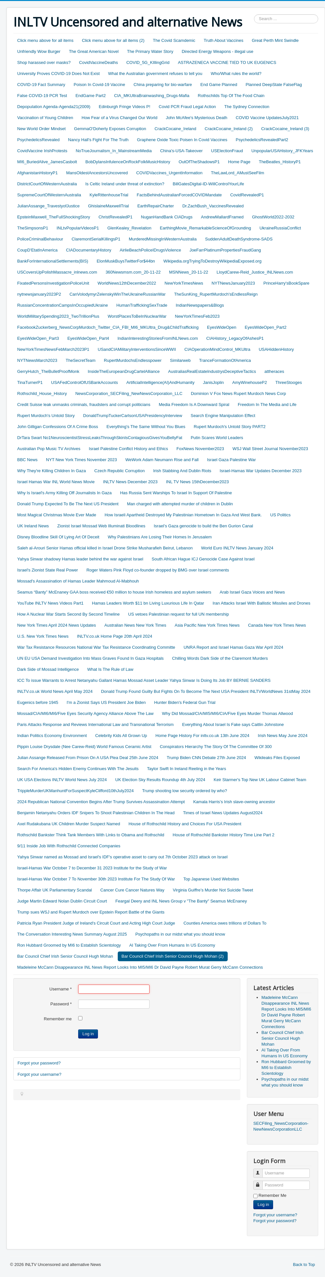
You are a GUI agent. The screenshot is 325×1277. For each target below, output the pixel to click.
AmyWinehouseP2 (249, 382)
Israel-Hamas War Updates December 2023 (260, 470)
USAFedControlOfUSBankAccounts (84, 382)
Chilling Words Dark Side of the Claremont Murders (220, 658)
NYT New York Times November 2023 (81, 459)
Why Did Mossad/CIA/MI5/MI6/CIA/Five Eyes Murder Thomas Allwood (227, 713)
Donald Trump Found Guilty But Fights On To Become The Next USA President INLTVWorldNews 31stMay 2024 (205, 691)
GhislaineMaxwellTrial (108, 205)
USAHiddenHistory (276, 349)
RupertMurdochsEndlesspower (133, 360)
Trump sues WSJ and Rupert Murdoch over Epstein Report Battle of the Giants (90, 912)
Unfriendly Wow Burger (38, 51)
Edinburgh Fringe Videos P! (124, 106)
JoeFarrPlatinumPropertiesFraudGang (225, 250)
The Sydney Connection (247, 106)
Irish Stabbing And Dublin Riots (182, 470)
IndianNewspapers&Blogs (200, 305)
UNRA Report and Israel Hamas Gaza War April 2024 (233, 647)
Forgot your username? (39, 1074)
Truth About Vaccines (223, 40)
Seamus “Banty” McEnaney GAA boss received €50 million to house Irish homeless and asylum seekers (114, 592)
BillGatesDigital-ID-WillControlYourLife (208, 183)
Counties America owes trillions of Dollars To (225, 923)
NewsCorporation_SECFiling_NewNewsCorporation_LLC (128, 393)
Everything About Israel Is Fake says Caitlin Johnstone (233, 724)
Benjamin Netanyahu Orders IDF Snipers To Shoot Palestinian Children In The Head (96, 812)
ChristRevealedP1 (116, 217)
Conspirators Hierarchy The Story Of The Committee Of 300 (216, 746)
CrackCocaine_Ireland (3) (285, 128)
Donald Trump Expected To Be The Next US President (67, 503)
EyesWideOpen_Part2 (266, 327)
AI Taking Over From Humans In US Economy (172, 945)
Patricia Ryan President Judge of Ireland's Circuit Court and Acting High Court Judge (96, 923)
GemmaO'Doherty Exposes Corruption (110, 128)
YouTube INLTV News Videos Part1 (50, 603)
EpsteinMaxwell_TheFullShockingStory (53, 217)
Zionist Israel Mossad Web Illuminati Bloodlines (101, 525)
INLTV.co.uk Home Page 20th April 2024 (114, 636)
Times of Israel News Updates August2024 (222, 812)
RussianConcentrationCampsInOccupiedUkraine (62, 305)
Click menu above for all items (45, 40)
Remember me (58, 1018)
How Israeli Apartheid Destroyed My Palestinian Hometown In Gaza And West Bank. (183, 514)
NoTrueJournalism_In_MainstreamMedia (113, 150)
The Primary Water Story (150, 51)
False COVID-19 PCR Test (42, 95)
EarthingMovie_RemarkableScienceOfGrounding (205, 228)
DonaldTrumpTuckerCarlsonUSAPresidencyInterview (132, 415)
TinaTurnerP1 (30, 382)
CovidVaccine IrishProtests (42, 150)
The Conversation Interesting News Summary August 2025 (72, 934)
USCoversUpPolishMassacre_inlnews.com (57, 272)
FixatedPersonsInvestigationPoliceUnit (53, 283)
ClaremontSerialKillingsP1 (96, 239)
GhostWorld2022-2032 (273, 217)
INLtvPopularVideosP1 (77, 228)
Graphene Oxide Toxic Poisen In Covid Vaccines (182, 139)
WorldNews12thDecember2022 (127, 283)
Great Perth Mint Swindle (275, 40)
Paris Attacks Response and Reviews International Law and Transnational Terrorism (95, 724)
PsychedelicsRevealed (38, 139)
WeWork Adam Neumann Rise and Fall (162, 459)
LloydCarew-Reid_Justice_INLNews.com (255, 272)
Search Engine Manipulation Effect (223, 415)
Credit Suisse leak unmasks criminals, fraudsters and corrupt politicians (83, 404)
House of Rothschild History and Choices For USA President (184, 823)
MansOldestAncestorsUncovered (97, 172)
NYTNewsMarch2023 (37, 360)
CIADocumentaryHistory (88, 250)
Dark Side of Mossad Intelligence (48, 669)
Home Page (239, 161)
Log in (88, 1033)
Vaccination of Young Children (45, 117)
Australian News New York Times (135, 625)
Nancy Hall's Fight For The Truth (98, 139)
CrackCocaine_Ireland (175, 128)
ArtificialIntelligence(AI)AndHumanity (160, 382)
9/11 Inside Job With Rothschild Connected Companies (68, 845)
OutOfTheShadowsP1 (199, 161)
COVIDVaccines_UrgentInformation (169, 172)
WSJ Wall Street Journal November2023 (270, 448)
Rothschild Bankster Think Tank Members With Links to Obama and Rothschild (90, 834)
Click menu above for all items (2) (113, 40)
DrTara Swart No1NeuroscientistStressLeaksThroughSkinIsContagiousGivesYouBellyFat (99, 437)
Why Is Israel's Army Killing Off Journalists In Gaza (64, 492)
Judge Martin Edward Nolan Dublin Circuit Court (62, 901)
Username (60, 989)
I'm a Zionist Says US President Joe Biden (106, 702)
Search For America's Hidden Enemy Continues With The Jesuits (77, 768)
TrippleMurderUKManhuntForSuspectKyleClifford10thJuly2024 (75, 790)
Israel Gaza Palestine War (231, 459)
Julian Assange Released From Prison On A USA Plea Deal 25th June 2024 (87, 757)
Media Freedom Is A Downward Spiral (194, 404)
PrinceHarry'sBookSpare (286, 283)
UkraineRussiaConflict (280, 228)
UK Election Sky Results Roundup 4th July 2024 (160, 779)
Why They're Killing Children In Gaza (51, 470)
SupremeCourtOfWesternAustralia (49, 194)
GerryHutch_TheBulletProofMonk (48, 371)
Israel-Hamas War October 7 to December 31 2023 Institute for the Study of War (92, 868)
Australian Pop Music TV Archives (48, 448)
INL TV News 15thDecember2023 (197, 481)
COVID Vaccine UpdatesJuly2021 (267, 117)
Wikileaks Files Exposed (277, 757)
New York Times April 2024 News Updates (56, 625)
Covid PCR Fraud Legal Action (187, 106)
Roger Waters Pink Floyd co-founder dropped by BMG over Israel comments (157, 570)
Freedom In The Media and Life (267, 404)
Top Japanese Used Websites (211, 879)
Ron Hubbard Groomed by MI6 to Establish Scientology (69, 945)
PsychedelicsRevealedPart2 (262, 139)
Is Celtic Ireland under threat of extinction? (124, 183)
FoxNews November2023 (200, 448)
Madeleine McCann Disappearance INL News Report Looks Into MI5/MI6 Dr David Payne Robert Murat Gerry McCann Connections (140, 967)
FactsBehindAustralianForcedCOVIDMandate (179, 194)
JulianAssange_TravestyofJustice (48, 205)
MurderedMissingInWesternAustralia (163, 239)
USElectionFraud (227, 150)
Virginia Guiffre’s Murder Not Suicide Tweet (213, 890)
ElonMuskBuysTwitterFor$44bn (126, 261)
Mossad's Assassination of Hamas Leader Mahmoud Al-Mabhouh (78, 581)
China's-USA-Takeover (181, 150)
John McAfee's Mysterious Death (196, 117)
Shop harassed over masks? (44, 62)
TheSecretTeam (81, 360)
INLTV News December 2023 (130, 481)
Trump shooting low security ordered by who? (184, 790)
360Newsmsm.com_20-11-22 (133, 272)
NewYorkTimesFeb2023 (197, 316)
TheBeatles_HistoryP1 (280, 161)
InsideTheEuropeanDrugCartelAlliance (124, 371)
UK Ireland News (33, 525)
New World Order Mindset (41, 128)
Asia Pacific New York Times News (207, 625)
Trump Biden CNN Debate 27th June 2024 (206, 757)
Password (61, 1003)
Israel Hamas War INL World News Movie (56, 481)
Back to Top (304, 1264)
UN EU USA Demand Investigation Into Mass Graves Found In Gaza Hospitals (90, 658)
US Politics (280, 514)
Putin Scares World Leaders (217, 437)
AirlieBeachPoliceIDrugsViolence (150, 250)
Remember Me (272, 1195)
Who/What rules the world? (236, 73)
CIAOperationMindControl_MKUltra (217, 349)
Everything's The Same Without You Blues (145, 426)
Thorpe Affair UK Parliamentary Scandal (54, 890)
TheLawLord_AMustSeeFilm (237, 172)
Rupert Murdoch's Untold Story (46, 415)
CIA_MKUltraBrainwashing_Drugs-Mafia (151, 95)
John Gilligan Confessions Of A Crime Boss (57, 426)
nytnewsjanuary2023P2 (39, 294)
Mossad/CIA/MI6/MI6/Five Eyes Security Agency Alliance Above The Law (85, 713)
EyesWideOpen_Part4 (88, 338)
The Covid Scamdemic (174, 40)
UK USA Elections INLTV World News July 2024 (62, 779)
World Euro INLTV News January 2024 (237, 548)
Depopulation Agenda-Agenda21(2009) (53, 106)
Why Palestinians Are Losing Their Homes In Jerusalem (160, 536)
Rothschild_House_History (42, 393)
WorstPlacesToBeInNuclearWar (137, 316)
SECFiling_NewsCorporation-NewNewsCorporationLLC (280, 1126)
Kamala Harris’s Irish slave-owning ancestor (234, 801)
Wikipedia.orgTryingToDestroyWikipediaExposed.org (212, 261)
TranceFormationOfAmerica (225, 360)
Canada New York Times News (277, 625)
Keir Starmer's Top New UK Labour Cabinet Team (260, 779)
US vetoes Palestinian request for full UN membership (178, 614)
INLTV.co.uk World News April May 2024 (54, 691)
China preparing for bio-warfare (163, 84)
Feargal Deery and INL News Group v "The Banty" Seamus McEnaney (181, 901)
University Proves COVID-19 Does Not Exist (58, 73)
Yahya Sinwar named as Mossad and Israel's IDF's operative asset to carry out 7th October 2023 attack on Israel (122, 856)
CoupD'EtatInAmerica (37, 250)
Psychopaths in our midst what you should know (180, 934)
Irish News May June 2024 (282, 735)
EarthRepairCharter (155, 205)
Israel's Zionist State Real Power (47, 570)
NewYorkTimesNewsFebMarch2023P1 (53, 349)
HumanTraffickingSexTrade (141, 305)
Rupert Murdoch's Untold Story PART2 (230, 426)
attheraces (274, 371)
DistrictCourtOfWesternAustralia (47, 183)
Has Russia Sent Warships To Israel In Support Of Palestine (176, 492)
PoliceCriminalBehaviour (40, 239)
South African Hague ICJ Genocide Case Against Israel (203, 559)
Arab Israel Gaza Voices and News (252, 592)
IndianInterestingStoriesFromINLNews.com (157, 338)
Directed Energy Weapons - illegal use (217, 51)
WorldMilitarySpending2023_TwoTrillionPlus (58, 316)
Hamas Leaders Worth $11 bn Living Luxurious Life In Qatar (148, 603)
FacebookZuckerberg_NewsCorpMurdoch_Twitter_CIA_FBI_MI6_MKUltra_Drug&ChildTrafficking (108, 327)
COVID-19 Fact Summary (41, 84)
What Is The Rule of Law (110, 669)
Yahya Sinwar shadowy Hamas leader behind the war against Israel (80, 559)
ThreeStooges (288, 382)
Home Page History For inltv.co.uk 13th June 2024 (202, 735)
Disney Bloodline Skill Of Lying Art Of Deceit (58, 536)
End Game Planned (218, 84)
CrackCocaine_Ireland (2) (229, 128)
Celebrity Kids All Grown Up (121, 735)
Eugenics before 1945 (37, 702)
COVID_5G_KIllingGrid (147, 62)
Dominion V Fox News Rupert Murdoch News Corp (238, 393)
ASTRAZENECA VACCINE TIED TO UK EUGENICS (227, 62)
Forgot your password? (39, 1063)
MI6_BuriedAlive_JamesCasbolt (47, 161)
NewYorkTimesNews (183, 283)
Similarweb (180, 360)
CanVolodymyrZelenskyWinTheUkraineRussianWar (117, 294)
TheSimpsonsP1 (32, 228)
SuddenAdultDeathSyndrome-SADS (238, 239)
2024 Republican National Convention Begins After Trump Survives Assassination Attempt (101, 801)
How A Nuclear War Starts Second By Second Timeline (68, 614)
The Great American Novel (93, 51)
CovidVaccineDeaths (98, 62)
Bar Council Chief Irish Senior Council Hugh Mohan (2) (173, 956)
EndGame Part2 (91, 95)
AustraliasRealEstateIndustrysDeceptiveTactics (212, 371)
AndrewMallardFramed (222, 217)
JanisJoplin (213, 382)
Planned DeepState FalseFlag (274, 84)
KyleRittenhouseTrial (109, 194)
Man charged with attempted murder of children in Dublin (180, 503)
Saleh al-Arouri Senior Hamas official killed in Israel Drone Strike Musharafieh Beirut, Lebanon (105, 548)
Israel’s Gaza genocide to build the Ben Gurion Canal (203, 525)
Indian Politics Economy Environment (52, 735)
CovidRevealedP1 (247, 194)
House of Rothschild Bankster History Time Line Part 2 (223, 834)
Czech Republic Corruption (119, 470)
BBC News (27, 459)
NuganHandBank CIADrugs (167, 217)
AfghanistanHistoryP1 (37, 172)
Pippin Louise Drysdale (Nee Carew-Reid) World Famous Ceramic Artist (84, 746)
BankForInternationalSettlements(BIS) (52, 261)
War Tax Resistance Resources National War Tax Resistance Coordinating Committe (96, 647)
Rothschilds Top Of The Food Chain (231, 95)
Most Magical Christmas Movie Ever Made (56, 514)
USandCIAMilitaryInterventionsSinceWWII (137, 349)
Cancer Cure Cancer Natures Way (132, 890)
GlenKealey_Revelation (129, 228)
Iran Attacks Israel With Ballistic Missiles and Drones (261, 603)
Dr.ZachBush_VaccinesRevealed (213, 205)
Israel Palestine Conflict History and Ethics (128, 448)
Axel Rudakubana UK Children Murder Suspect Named (68, 823)
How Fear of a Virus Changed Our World (120, 117)
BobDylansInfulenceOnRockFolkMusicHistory (127, 161)
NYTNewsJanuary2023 (233, 283)
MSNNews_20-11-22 (188, 272)
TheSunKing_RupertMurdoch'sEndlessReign (216, 294)
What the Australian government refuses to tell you (155, 73)
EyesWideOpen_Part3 (38, 338)
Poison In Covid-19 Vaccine (99, 84)
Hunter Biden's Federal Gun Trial (184, 702)
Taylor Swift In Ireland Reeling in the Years (186, 768)
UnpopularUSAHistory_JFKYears (282, 150)
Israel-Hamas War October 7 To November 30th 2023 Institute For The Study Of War (96, 879)
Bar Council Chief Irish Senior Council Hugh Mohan (65, 956)
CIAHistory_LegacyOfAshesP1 (235, 338)
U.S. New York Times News (42, 636)
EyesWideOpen (221, 327)
